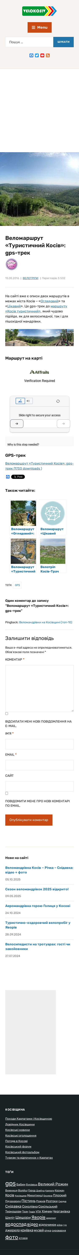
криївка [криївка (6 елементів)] (26, 1230)
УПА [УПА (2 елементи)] (38, 1211)
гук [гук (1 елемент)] (65, 1225)
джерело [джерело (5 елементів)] (12, 1230)
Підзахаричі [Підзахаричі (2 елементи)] (13, 1201)
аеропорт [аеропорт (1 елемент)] (51, 1218)
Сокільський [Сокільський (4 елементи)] (47, 1206)
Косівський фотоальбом (22, 1152)
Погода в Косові (16, 1141)
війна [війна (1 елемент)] (60, 1225)
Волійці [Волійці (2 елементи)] (23, 1190)
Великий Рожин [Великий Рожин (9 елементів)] (53, 1184)
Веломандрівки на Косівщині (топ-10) (45, 622)
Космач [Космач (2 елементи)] (59, 1190)
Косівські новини (17, 1130)
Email (11, 754)
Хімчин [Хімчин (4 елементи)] (47, 1211)
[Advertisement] (39, 110)
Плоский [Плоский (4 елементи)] (59, 1195)
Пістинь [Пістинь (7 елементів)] (28, 1201)
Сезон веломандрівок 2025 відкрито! (36, 889)
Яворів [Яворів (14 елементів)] (38, 1217)
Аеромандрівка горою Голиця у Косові (37, 906)
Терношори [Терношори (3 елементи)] (13, 1211)
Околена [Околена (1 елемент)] (47, 1195)
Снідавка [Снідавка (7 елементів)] (13, 1206)
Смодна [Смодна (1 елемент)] (62, 1201)
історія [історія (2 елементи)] (23, 1238)
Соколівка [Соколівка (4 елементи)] (30, 1206)
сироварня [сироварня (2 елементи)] (59, 1230)
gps (17, 585)
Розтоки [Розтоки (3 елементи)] (52, 1201)
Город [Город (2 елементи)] (32, 1190)
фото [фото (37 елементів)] (11, 1237)
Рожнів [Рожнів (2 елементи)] (40, 1201)
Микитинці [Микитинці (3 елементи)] (35, 1195)
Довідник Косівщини (20, 1124)
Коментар (14, 659)
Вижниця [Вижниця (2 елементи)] (11, 1190)
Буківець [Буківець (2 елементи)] (31, 1184)
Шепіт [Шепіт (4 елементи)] (10, 1218)
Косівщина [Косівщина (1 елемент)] (21, 1195)
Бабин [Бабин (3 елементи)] (20, 1184)
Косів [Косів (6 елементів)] (9, 1195)
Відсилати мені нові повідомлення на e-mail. (38, 724)
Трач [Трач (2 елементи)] (25, 1211)
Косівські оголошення (20, 1135)
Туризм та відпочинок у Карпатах (29, 1158)
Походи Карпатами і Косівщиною (28, 1119)
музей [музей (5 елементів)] (39, 1230)
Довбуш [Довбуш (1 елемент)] (40, 1190)
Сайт (9, 776)
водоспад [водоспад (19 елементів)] (16, 1224)
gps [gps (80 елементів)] (10, 1183)
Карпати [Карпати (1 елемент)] (49, 1190)
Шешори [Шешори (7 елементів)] (23, 1217)
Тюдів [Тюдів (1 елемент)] (32, 1211)
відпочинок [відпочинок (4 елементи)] (47, 1225)
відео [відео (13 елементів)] (32, 1224)
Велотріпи (30, 278)
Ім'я (9, 733)
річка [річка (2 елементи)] (47, 1230)
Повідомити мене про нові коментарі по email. (37, 803)
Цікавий (14, 306)
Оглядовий (49, 301)
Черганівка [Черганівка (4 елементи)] (61, 1211)
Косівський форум (18, 1146)
